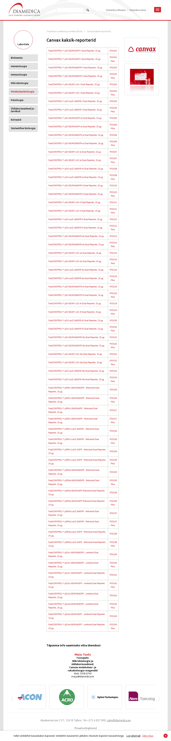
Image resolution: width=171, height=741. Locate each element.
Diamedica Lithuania (116, 10)
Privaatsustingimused (85, 728)
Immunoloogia (19, 78)
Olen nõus (147, 735)
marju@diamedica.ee (82, 676)
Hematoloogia (19, 70)
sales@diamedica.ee (119, 720)
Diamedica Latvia (137, 10)
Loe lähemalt (133, 735)
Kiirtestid (16, 123)
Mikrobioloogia (19, 87)
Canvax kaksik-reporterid (99, 31)
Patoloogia (17, 103)
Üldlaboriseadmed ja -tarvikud (23, 113)
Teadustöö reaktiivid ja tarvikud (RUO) (64, 31)
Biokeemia (17, 61)
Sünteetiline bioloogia (23, 132)
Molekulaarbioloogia (22, 95)
